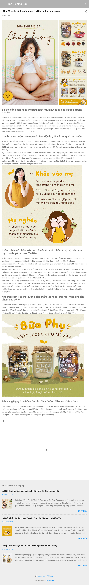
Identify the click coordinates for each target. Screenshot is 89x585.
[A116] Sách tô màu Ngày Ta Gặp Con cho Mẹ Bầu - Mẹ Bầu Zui (31, 518)
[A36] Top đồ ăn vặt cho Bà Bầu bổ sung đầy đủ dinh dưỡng (29, 545)
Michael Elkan (50, 580)
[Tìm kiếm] (85, 4)
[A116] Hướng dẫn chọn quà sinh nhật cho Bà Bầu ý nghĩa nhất (31, 491)
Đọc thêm (82, 511)
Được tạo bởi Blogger (44, 576)
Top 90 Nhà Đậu (17, 4)
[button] (85, 12)
